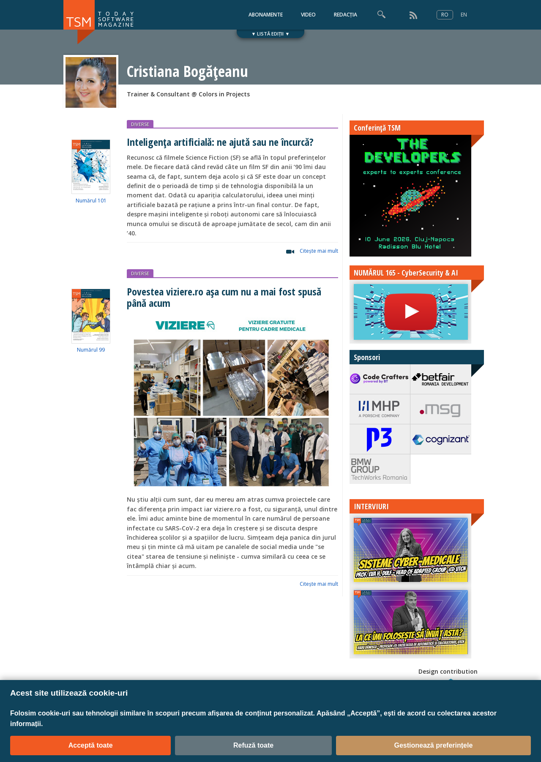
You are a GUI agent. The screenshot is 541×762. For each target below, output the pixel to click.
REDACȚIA (345, 14)
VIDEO (308, 14)
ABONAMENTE (266, 14)
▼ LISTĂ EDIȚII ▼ (270, 33)
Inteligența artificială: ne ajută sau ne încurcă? (220, 142)
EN (464, 14)
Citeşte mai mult (319, 250)
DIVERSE (140, 124)
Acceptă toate (90, 745)
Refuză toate (253, 745)
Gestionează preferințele (433, 745)
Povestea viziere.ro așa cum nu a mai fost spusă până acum (224, 297)
